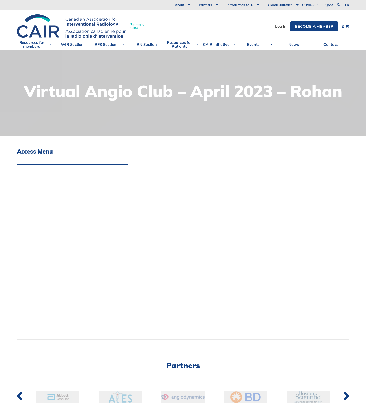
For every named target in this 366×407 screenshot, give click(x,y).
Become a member (314, 26)
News (293, 44)
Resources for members (31, 44)
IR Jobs (328, 5)
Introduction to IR (240, 5)
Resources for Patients (179, 44)
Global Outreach (280, 5)
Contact (330, 44)
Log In (281, 26)
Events (253, 44)
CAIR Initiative (216, 44)
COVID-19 (310, 5)
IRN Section (146, 44)
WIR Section (72, 44)
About (179, 5)
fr (347, 5)
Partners (205, 5)
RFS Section (105, 44)
